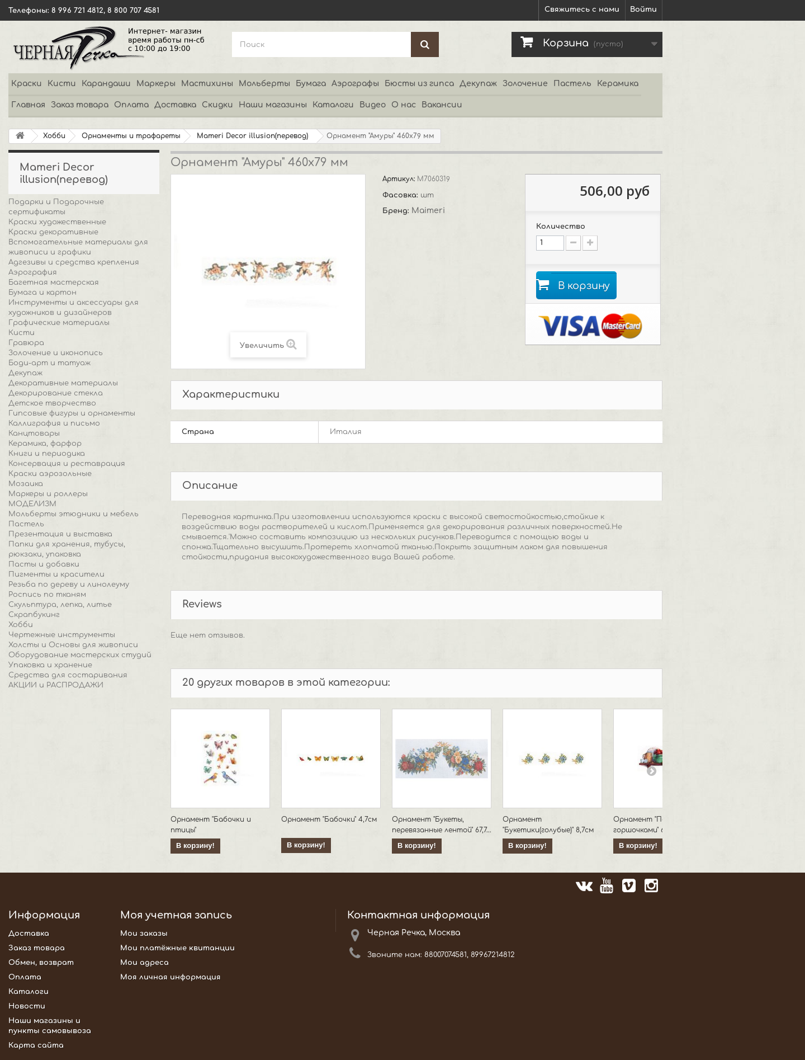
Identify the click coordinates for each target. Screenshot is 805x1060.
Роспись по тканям (47, 595)
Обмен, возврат (41, 963)
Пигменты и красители (56, 574)
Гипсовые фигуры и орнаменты (71, 413)
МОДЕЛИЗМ (32, 504)
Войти (643, 9)
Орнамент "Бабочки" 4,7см (329, 819)
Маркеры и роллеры (48, 494)
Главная (28, 105)
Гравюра (26, 343)
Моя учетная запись (176, 915)
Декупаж (478, 83)
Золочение (525, 83)
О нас (403, 105)
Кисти (62, 83)
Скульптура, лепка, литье (60, 605)
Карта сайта (36, 1045)
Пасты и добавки (43, 564)
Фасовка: (401, 195)
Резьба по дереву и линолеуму (68, 584)
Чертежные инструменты (61, 635)
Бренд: (396, 211)
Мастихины (207, 83)
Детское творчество (52, 403)
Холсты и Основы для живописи (73, 645)
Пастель (572, 83)
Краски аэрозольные (50, 474)
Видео (372, 105)
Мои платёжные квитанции (177, 948)
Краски (26, 83)
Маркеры (156, 83)
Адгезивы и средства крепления (73, 262)
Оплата (131, 105)
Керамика (617, 83)
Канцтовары (34, 433)
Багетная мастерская (53, 282)
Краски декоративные (53, 232)
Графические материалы (59, 323)
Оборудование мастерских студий (79, 655)
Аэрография (32, 272)
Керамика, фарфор (45, 443)
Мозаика (25, 484)
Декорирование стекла (55, 393)
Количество (560, 226)
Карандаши (106, 83)
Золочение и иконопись (55, 353)
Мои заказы (144, 933)
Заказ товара (79, 105)
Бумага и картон (42, 292)
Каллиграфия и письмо (54, 423)
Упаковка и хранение (50, 665)
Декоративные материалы (63, 383)
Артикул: (399, 179)
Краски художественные (57, 222)
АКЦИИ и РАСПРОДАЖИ (55, 685)
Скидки (217, 105)
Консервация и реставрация (66, 464)
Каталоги (333, 105)
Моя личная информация (170, 977)
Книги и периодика (46, 454)
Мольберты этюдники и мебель (73, 514)
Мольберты (264, 83)
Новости (26, 1006)
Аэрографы (355, 83)
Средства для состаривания (67, 675)
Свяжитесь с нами (581, 9)
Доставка (175, 105)
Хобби (20, 625)
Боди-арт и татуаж (49, 363)
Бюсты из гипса (419, 83)
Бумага (311, 83)
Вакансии (442, 105)
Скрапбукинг (34, 615)
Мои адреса (144, 963)
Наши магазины (273, 105)
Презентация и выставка (60, 534)
